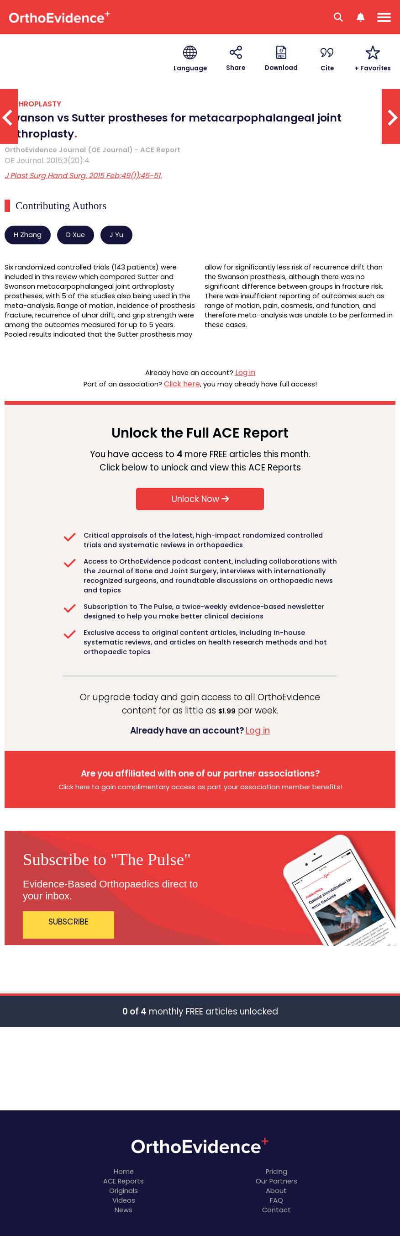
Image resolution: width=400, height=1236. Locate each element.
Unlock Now (200, 499)
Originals (123, 1190)
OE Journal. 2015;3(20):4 (47, 160)
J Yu (116, 234)
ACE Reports (123, 1181)
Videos (123, 1200)
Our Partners (276, 1181)
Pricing (276, 1171)
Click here (182, 384)
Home (124, 1171)
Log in (245, 372)
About (276, 1190)
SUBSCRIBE (68, 921)
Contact (276, 1210)
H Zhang (28, 234)
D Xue (75, 234)
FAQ (276, 1200)
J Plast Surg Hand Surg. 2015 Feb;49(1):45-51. (83, 175)
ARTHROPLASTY (33, 104)
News (123, 1210)
